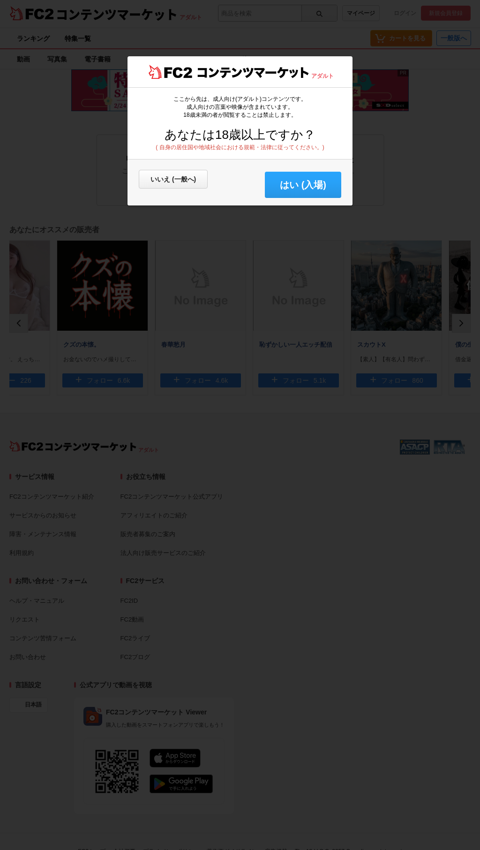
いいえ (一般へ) (173, 179)
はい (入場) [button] (303, 185)
